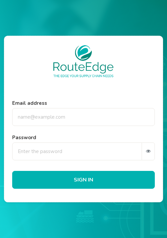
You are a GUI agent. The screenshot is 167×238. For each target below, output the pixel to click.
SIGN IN (83, 179)
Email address (29, 103)
